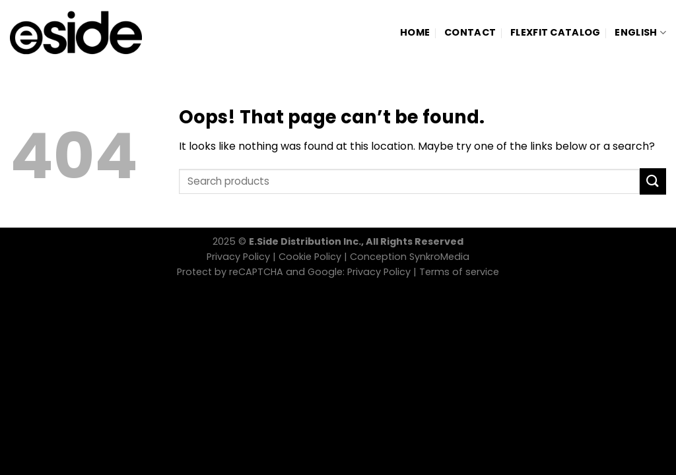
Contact (470, 32)
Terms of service (459, 271)
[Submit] (653, 181)
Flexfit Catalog (555, 32)
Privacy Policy (238, 256)
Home (415, 32)
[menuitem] (640, 32)
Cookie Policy (310, 256)
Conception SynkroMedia (409, 256)
